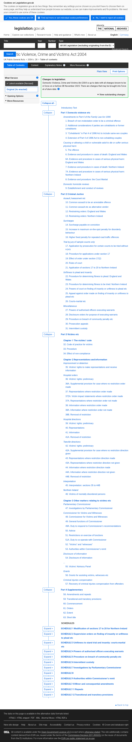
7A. (67, 172)
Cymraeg (124, 35)
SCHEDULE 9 (67, 678)
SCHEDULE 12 (68, 694)
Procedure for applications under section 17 (89, 254)
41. (67, 432)
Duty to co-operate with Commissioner (88, 540)
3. (66, 133)
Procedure (72, 349)
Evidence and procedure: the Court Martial (88, 179)
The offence (73, 150)
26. (67, 301)
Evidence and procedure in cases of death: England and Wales (97, 154)
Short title (71, 617)
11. (67, 207)
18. (67, 254)
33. (64, 349)
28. (67, 315)
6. (66, 154)
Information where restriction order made (88, 405)
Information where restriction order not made (91, 410)
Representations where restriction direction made (92, 458)
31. (67, 328)
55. (67, 566)
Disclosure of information (75, 554)
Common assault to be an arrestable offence (90, 202)
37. (67, 391)
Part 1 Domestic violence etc (75, 112)
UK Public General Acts (14, 59)
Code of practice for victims (79, 344)
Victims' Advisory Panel (80, 566)
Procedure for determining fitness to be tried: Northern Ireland (98, 284)
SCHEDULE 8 (67, 673)
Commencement (74, 604)
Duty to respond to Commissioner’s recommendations (95, 526)
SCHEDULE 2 (67, 634)
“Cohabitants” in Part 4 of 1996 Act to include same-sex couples (98, 133)
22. (67, 276)
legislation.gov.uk (24, 27)
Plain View (102, 71)
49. (67, 521)
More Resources (77, 65)
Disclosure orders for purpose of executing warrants (93, 315)
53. (67, 549)
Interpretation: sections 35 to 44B (84, 485)
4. (66, 138)
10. (67, 202)
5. (66, 150)
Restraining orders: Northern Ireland (86, 216)
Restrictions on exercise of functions (86, 535)
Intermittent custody (78, 328)
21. (67, 268)
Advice (72, 531)
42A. (68, 450)
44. (67, 467)
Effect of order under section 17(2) (85, 258)
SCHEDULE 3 (67, 642)
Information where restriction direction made (89, 467)
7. (66, 167)
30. (67, 324)
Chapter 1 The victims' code (77, 340)
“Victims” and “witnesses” (81, 544)
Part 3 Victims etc (70, 334)
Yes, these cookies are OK (21, 18)
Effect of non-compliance (78, 353)
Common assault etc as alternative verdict (88, 207)
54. (67, 558)
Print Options (118, 71)
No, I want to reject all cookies (110, 18)
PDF (33, 718)
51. (67, 535)
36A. (68, 384)
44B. (68, 476)
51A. (68, 540)
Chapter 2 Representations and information (85, 359)
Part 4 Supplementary (72, 590)
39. (67, 423)
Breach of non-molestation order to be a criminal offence (94, 121)
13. (67, 216)
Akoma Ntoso (48, 718)
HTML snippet (23, 718)
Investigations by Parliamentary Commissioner (91, 508)
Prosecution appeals (78, 324)
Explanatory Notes (53, 65)
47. (67, 508)
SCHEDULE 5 (67, 657)
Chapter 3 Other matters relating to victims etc (87, 500)
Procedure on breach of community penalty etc (91, 319)
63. (64, 617)
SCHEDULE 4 (67, 651)
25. (67, 293)
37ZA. (68, 396)
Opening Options (14, 96)
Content (34, 65)
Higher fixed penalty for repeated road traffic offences (94, 237)
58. (64, 594)
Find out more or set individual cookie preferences (64, 18)
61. (64, 608)
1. (66, 121)
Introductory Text (69, 108)
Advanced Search (120, 49)
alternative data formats (52, 713)
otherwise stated (92, 732)
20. (67, 263)
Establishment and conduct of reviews (85, 188)
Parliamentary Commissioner (77, 504)
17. (67, 246)
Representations (77, 428)
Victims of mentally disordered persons (87, 494)
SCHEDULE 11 (68, 689)
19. (67, 258)
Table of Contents (16, 65)
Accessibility (55, 724)
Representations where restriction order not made (93, 401)
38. (67, 405)
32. (64, 344)
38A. (68, 410)
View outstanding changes (111, 94)
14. (67, 225)
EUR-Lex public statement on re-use (78, 738)
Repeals (79, 689)
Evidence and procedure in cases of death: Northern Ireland (96, 167)
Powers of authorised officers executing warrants (92, 310)
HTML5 (12, 718)
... (64, 562)
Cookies (96, 724)
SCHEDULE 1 (67, 628)
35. (67, 367)
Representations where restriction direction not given (95, 463)
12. (67, 211)
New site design (11, 724)
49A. (68, 526)
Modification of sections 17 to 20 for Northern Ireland (100, 628)
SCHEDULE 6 (67, 662)
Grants (66, 571)
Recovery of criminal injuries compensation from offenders (96, 584)
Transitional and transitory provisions (84, 599)
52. (67, 544)
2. (66, 125)
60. (64, 604)
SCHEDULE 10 (68, 684)
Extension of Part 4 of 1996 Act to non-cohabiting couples (95, 138)
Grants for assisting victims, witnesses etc (88, 575)
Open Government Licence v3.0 (56, 732)
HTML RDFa (61, 718)
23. (67, 284)
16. (67, 237)
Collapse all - (48, 103)
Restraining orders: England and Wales (87, 211)
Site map (43, 724)
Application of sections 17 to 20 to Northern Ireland (93, 268)
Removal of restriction (80, 415)
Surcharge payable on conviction (84, 225)
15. (67, 229)
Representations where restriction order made (90, 391)
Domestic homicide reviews (76, 184)
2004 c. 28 (32, 59)
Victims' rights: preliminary (81, 379)
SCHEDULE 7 (67, 667)
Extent (70, 613)
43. (67, 458)
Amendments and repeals (79, 594)
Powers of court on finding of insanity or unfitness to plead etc (98, 289)
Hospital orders (70, 375)
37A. (68, 401)
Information (74, 432)
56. (67, 575)
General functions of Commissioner (85, 521)
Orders (70, 608)
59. (64, 599)
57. (67, 584)
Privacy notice (83, 724)
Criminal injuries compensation (77, 580)
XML (38, 718)
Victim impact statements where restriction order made (97, 396)
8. (66, 179)
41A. (68, 437)
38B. (68, 415)
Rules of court (75, 263)
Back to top (122, 705)
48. (67, 517)
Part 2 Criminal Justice (72, 194)
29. (67, 319)
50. (67, 531)
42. (67, 446)
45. (67, 485)
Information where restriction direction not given (92, 472)
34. (64, 353)
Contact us (69, 724)
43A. (68, 463)
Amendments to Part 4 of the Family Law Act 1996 (87, 117)
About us (32, 724)
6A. (67, 159)
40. (67, 428)
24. (67, 289)
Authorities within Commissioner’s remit (87, 549)
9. (66, 188)
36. (67, 379)
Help (23, 724)
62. (64, 613)
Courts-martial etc (77, 301)
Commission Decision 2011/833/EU (84, 735)
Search (9, 54)
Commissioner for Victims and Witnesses (82, 513)
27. (67, 310)
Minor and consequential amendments (94, 684)
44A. (68, 472)
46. (67, 494)
